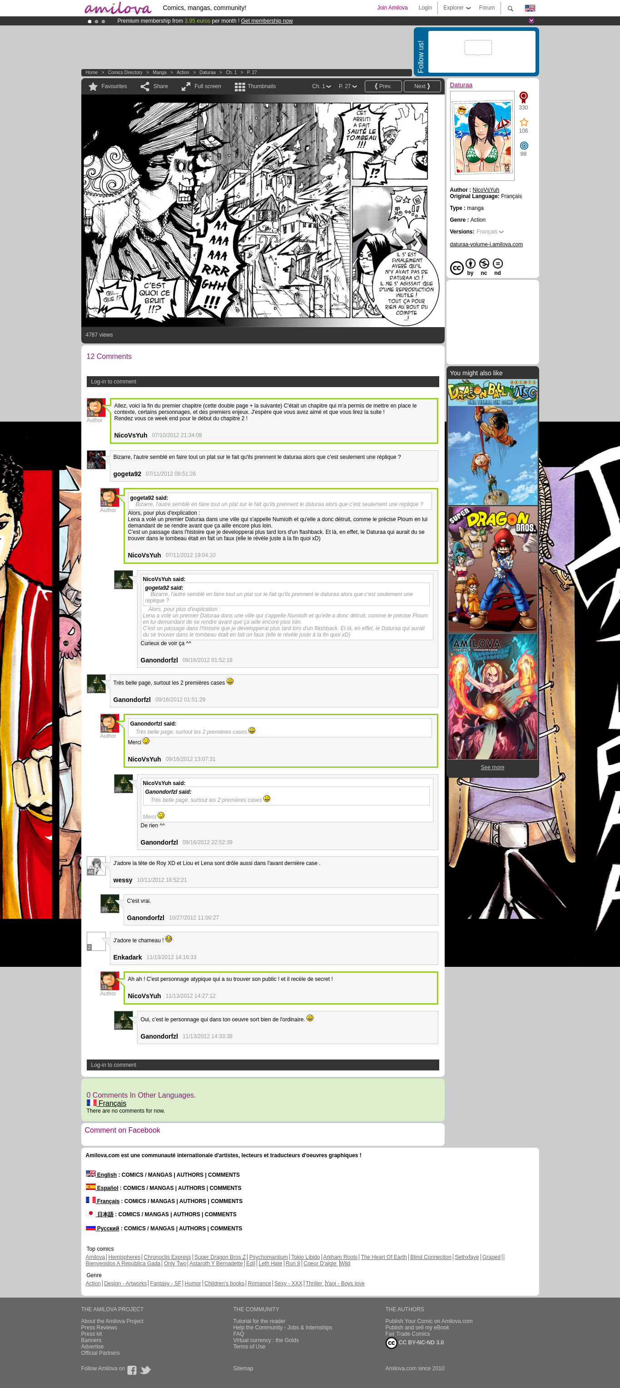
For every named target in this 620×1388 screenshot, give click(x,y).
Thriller (315, 1283)
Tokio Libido (305, 1257)
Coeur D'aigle (320, 1263)
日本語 (100, 1214)
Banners (91, 1340)
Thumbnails (262, 86)
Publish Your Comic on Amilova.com (429, 1321)
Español (102, 1188)
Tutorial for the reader (259, 1321)
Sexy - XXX (288, 1283)
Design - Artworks (125, 1283)
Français (107, 1103)
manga (160, 72)
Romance (259, 1283)
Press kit (91, 1334)
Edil (250, 1263)
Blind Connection (430, 1257)
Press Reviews (99, 1327)
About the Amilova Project (112, 1321)
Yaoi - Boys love (345, 1283)
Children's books (224, 1283)
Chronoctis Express (167, 1257)
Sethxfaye (467, 1257)
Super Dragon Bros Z (220, 1257)
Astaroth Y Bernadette (216, 1263)
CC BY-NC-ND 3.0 (415, 1343)
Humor (193, 1283)
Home (92, 72)
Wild (345, 1263)
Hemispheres (125, 1257)
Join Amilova (392, 8)
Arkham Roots (340, 1257)
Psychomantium (268, 1257)
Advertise (92, 1346)
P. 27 (252, 72)
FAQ (238, 1334)
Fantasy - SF (166, 1283)
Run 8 (293, 1263)
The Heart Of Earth (384, 1257)
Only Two (175, 1263)
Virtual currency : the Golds (266, 1340)
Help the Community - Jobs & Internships (282, 1327)
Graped (491, 1257)
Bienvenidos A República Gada (123, 1263)
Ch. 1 (231, 72)
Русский (102, 1228)
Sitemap (243, 1368)
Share (161, 86)
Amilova (95, 1257)
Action (183, 72)
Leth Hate (270, 1263)
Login (425, 8)
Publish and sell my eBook (418, 1327)
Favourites (114, 86)
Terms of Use (249, 1346)
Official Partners (100, 1353)
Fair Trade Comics (408, 1334)
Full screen (207, 86)
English (101, 1175)
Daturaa (208, 72)
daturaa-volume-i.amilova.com (486, 244)
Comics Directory (125, 72)
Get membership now (267, 21)
